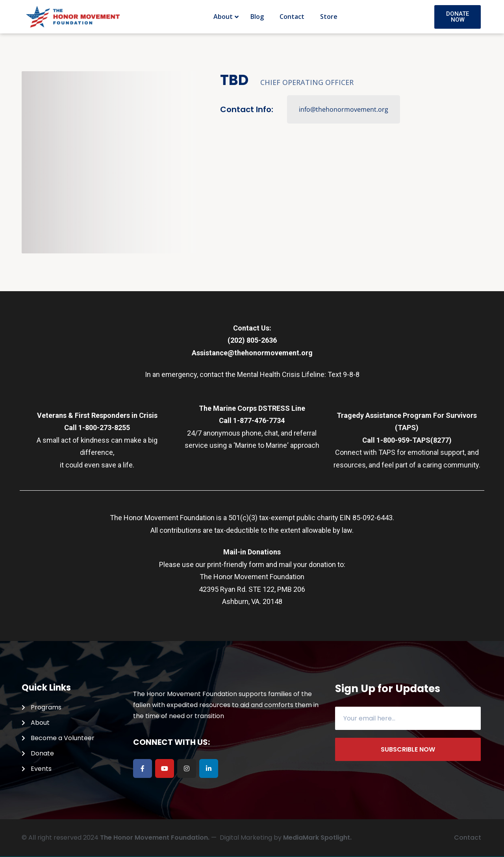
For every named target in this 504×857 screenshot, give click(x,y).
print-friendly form (235, 564)
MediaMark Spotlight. (317, 837)
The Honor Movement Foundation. (154, 837)
